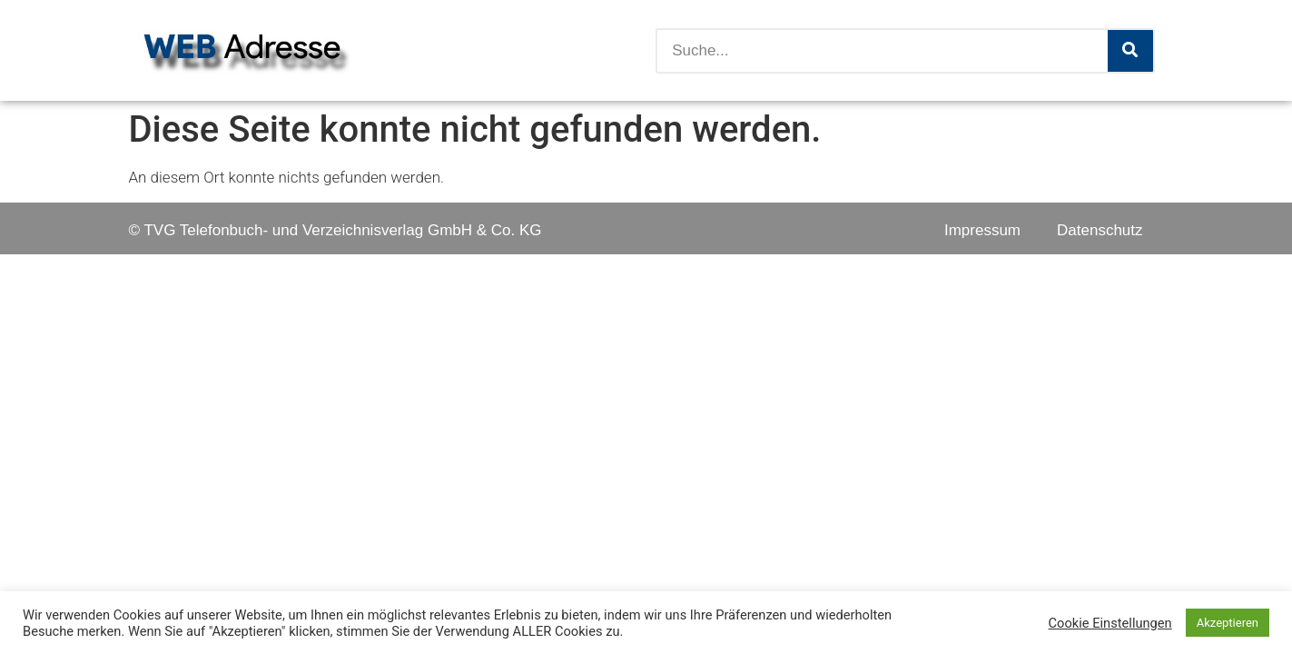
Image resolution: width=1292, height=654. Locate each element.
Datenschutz (1100, 230)
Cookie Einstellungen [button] (1110, 623)
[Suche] (1130, 51)
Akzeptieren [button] (1227, 622)
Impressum (982, 230)
